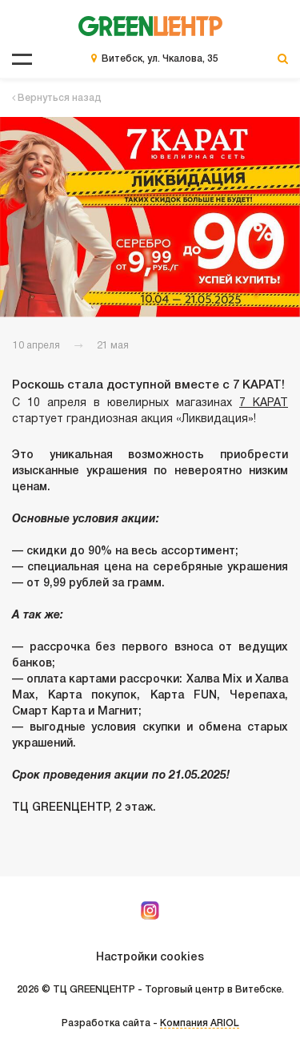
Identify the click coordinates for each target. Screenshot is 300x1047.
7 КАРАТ (263, 403)
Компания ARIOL (199, 1023)
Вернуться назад (57, 98)
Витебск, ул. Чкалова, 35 (160, 58)
